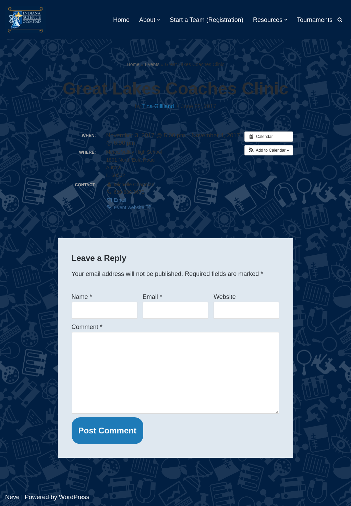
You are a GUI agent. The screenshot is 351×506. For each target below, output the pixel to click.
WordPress (74, 497)
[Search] (339, 19)
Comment (87, 327)
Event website (128, 207)
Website (225, 296)
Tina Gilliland (158, 106)
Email (116, 200)
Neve (12, 497)
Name (82, 296)
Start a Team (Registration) (206, 19)
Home (121, 19)
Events (152, 64)
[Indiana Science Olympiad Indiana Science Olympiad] (25, 19)
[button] (158, 19)
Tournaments (314, 19)
